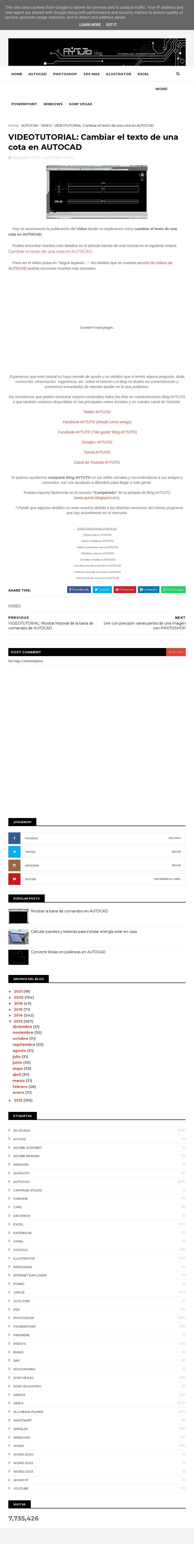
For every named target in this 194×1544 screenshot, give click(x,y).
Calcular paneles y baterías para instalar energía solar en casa (84, 917)
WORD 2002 (23, 1449)
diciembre (23, 1012)
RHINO (19, 1338)
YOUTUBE (30, 865)
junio (18, 1048)
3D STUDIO (22, 1116)
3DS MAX (92, 74)
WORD (18, 89)
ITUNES (19, 1270)
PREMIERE (22, 1321)
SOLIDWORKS (24, 1355)
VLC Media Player (29, 1397)
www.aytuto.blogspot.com (96, 483)
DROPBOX (22, 1201)
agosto (20, 1036)
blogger (175, 637)
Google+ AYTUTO (97, 428)
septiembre (24, 1030)
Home (17, 74)
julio (17, 1042)
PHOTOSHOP (65, 74)
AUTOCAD (38, 74)
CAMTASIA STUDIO (28, 1176)
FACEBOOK (31, 824)
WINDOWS (71, 89)
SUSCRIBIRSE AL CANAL (167, 864)
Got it (111, 25)
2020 (19, 983)
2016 (19, 989)
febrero (21, 1072)
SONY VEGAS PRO (28, 1372)
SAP (17, 1346)
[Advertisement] (97, 761)
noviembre (24, 1018)
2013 (19, 1007)
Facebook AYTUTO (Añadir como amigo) (97, 408)
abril (17, 1060)
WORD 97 (21, 1466)
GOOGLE (21, 1236)
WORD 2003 (23, 1457)
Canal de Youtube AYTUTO (97, 448)
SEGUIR (176, 837)
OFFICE (19, 1278)
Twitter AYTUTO (97, 398)
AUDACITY (22, 1159)
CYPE (18, 1193)
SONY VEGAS (99, 89)
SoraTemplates (36, 1537)
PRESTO (20, 1329)
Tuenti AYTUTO (97, 438)
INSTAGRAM (32, 851)
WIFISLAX (21, 1414)
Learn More (90, 25)
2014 (19, 1001)
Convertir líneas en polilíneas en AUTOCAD (68, 938)
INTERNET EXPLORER (30, 1261)
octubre (21, 1024)
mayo (18, 1054)
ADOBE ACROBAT (28, 1133)
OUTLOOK (22, 1286)
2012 (19, 1086)
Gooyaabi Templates (86, 1537)
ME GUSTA (174, 824)
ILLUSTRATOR (119, 74)
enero (19, 1078)
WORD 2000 (24, 1440)
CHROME (21, 1184)
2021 (19, 977)
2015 (19, 995)
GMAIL (19, 1227)
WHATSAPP (23, 1406)
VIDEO (46, 111)
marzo (19, 1066)
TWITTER (30, 837)
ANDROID (21, 1150)
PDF (17, 1295)
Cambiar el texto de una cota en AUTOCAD (50, 237)
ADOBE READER (27, 1142)
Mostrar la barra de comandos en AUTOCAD (69, 897)
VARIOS (20, 1380)
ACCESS (20, 1125)
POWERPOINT (43, 89)
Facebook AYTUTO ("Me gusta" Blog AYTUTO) (97, 418)
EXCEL (143, 74)
